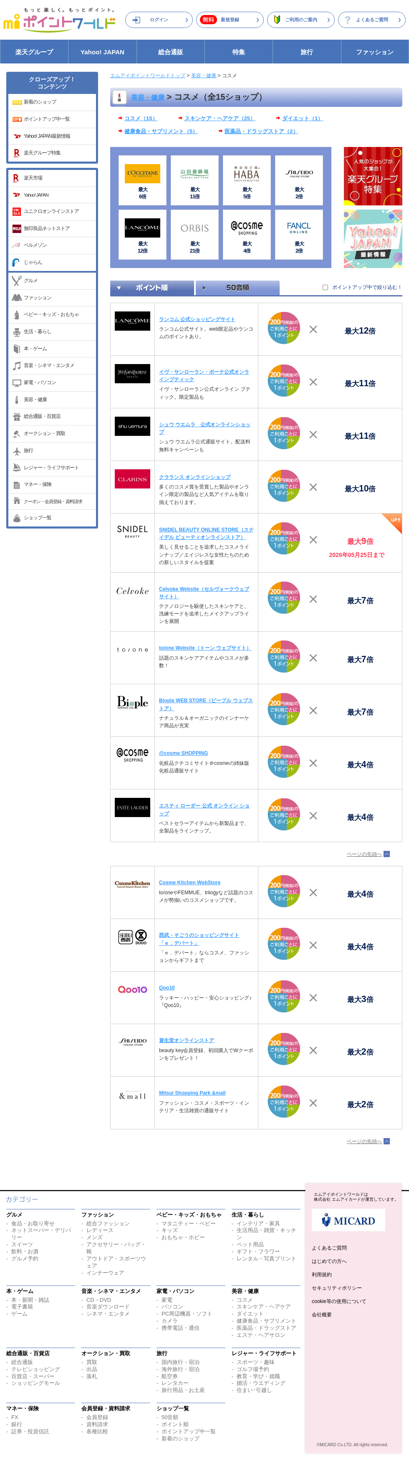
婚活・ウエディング (261, 1383)
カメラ (170, 1321)
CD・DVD (98, 1300)
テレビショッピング (35, 1369)
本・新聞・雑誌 (30, 1300)
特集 (238, 52)
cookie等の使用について (339, 1301)
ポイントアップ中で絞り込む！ (367, 287)
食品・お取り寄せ (33, 1223)
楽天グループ (34, 52)
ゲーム (19, 1314)
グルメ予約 (24, 1258)
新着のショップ (40, 102)
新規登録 (230, 19)
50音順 (170, 1417)
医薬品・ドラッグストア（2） (261, 131)
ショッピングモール (35, 1383)
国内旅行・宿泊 (180, 1362)
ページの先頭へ (364, 854)
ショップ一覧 (37, 518)
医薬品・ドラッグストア (266, 1328)
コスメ (245, 1300)
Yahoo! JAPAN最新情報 (47, 136)
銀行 (16, 1424)
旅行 (306, 52)
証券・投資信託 (30, 1431)
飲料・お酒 (24, 1251)
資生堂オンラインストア (186, 1040)
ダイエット (250, 1314)
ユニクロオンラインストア (51, 211)
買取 (91, 1362)
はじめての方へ (329, 1261)
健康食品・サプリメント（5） (161, 131)
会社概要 (322, 1315)
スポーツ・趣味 (256, 1362)
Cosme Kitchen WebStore (189, 883)
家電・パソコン (40, 382)
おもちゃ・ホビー (183, 1237)
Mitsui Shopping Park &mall (192, 1093)
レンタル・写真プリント (266, 1258)
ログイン (159, 19)
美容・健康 (35, 399)
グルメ (31, 280)
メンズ (94, 1237)
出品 (91, 1369)
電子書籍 (22, 1306)
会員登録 (97, 1417)
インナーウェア (105, 1273)
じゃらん (33, 262)
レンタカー (175, 1383)
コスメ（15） (141, 118)
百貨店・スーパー (33, 1376)
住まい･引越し (254, 1390)
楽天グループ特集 (42, 153)
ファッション (375, 52)
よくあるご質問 (372, 19)
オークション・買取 (44, 433)
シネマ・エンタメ (108, 1314)
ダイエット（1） (302, 118)
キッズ (170, 1230)
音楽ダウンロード (108, 1306)
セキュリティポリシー (337, 1288)
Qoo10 (167, 988)
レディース (100, 1230)
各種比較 (97, 1431)
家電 (167, 1300)
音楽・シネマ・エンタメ (49, 365)
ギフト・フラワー (258, 1251)
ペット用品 (250, 1244)
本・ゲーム (35, 349)
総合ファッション (108, 1223)
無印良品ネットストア (47, 228)
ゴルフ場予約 (253, 1369)
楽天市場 (33, 178)
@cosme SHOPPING (183, 753)
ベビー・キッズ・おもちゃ (51, 314)
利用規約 (322, 1275)
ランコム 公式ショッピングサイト (197, 319)
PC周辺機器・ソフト (187, 1314)
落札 (91, 1376)
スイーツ (22, 1244)
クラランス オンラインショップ (194, 477)
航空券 (170, 1376)
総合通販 (170, 52)
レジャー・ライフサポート (51, 468)
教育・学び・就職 (258, 1376)
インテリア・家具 (258, 1223)
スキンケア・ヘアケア (264, 1306)
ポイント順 (175, 1424)
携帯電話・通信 (180, 1328)
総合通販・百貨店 (42, 416)
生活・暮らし (37, 331)
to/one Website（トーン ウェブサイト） (205, 648)
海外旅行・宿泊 (180, 1369)
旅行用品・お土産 (183, 1390)
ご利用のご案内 (301, 19)
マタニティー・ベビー (189, 1223)
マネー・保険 (37, 484)
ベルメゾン (35, 245)
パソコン (172, 1306)
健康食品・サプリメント (266, 1321)
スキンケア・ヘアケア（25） (220, 118)
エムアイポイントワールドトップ (147, 75)
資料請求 (97, 1424)
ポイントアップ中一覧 (47, 119)
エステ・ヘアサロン (261, 1335)
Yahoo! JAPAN (102, 52)
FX (14, 1417)
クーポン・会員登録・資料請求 (53, 501)
